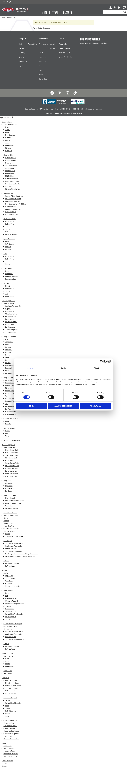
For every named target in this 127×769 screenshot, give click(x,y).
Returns (21, 57)
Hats (6, 596)
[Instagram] (67, 93)
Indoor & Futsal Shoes (13, 686)
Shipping (22, 53)
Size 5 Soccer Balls (11, 450)
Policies (21, 48)
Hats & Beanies (10, 711)
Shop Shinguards (10, 495)
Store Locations (42, 55)
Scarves (8, 606)
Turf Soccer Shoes (11, 688)
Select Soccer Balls (11, 463)
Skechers (8, 151)
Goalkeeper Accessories (13, 546)
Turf (6, 227)
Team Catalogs (64, 48)
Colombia (8, 350)
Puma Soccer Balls (11, 474)
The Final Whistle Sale (11, 739)
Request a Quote (65, 53)
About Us (42, 61)
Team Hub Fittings (10, 756)
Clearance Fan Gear (10, 720)
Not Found (11, 18)
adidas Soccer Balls (12, 466)
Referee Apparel (11, 566)
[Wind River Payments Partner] (78, 101)
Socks (6, 573)
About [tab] (96, 368)
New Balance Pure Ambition (15, 204)
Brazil (7, 344)
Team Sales (63, 44)
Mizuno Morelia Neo (12, 189)
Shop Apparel (8, 590)
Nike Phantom (10, 160)
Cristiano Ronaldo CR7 (13, 306)
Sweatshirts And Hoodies (14, 614)
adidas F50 (9, 186)
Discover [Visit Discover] (67, 13)
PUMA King (9, 176)
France (7, 355)
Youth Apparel (10, 617)
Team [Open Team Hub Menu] (55, 13)
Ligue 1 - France (11, 393)
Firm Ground (9, 221)
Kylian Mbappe (10, 316)
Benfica (8, 409)
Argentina (9, 342)
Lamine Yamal (10, 327)
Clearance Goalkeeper (11, 731)
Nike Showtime (10, 207)
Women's (7, 283)
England (8, 352)
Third (7, 436)
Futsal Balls (9, 460)
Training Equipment (11, 515)
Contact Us (43, 79)
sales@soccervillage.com (93, 109)
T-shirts (7, 708)
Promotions (43, 44)
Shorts (7, 619)
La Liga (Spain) (10, 385)
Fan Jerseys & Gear (8, 301)
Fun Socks (8, 583)
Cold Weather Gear (10, 626)
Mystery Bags (8, 736)
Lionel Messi (9, 311)
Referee (6, 561)
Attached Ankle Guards (13, 503)
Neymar (8, 309)
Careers (41, 66)
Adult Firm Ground (10, 124)
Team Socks (8, 671)
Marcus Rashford (11, 322)
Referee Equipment (12, 563)
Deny (31, 406)
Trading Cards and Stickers (14, 536)
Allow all (95, 406)
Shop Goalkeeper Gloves (14, 543)
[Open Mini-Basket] (124, 7)
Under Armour (10, 145)
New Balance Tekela (12, 184)
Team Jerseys (8, 656)
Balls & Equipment (8, 445)
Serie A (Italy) (10, 391)
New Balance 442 (11, 179)
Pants (7, 593)
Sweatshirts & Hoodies (13, 703)
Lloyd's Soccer (52, 46)
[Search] (125, 12)
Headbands (9, 609)
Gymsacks (8, 486)
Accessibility (32, 44)
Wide (7, 241)
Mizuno (8, 148)
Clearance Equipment (11, 734)
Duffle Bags (9, 488)
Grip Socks (9, 576)
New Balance (10, 135)
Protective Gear (10, 279)
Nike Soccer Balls (11, 468)
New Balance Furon (12, 181)
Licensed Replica (11, 598)
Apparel (5, 570)
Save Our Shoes (42, 72)
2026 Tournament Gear (12, 440)
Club (7, 421)
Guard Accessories (11, 508)
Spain (7, 371)
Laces (7, 271)
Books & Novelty (10, 531)
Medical (6, 521)
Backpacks (9, 483)
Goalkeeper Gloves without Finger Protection (21, 554)
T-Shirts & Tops (10, 611)
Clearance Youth (9, 728)
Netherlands (9, 365)
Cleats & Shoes (7, 122)
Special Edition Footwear (14, 196)
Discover (5, 763)
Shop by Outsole (10, 219)
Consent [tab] (30, 368)
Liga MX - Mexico (11, 398)
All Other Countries (12, 373)
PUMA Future (10, 171)
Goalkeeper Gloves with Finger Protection (20, 556)
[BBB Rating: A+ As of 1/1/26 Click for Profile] (54, 101)
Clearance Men (9, 723)
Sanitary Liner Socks (12, 586)
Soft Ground (9, 244)
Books (7, 534)
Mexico (8, 363)
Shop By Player (9, 303)
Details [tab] (63, 368)
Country (8, 424)
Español (22, 66)
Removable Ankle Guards (14, 501)
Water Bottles (8, 523)
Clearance (5, 678)
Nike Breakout (10, 212)
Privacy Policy (49, 113)
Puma (7, 132)
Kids (5, 254)
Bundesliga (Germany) (13, 383)
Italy (6, 360)
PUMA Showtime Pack (13, 209)
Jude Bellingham (11, 330)
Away (7, 433)
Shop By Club (8, 378)
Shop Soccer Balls (10, 447)
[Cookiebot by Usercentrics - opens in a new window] (101, 361)
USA (6, 339)
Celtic (7, 396)
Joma (7, 143)
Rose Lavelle (9, 319)
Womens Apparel (11, 601)
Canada (8, 347)
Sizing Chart (23, 61)
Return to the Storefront (41, 28)
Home (4, 18)
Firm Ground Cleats (12, 683)
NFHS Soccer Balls (11, 476)
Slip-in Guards (10, 498)
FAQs (20, 44)
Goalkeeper (8, 541)
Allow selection (63, 406)
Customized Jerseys (11, 419)
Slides (7, 229)
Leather (8, 247)
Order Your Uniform (66, 57)
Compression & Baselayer (13, 624)
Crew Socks (9, 581)
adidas (7, 661)
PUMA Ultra (9, 173)
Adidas (7, 130)
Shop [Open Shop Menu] (44, 13)
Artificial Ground (11, 234)
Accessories (8, 268)
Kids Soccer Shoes (11, 691)
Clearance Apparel (10, 698)
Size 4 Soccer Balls (11, 453)
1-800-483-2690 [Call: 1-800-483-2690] (77, 109)
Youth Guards (10, 506)
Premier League (11, 380)
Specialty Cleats (9, 239)
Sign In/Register (7, 117)
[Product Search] (113, 12)
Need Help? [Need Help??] (7, 2)
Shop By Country (10, 337)
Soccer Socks (10, 578)
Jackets (8, 700)
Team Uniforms (7, 653)
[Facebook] (52, 93)
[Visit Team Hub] (22, 9)
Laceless (8, 249)
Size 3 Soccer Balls (11, 455)
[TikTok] (75, 93)
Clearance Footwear (11, 680)
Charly (7, 140)
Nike (7, 127)
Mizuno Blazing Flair (12, 201)
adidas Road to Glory (12, 214)
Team (4, 743)
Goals (6, 518)
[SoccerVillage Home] (8, 9)
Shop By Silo (8, 155)
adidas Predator (11, 165)
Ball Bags (8, 491)
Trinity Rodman (10, 332)
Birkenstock (9, 232)
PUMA (7, 664)
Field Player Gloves (10, 513)
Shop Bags (7, 481)
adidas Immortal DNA (13, 199)
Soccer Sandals (10, 693)
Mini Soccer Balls (11, 458)
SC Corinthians (10, 412)
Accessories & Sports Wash (14, 604)
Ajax (6, 404)
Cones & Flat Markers (11, 529)
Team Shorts (8, 673)
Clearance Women (10, 726)
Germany (8, 357)
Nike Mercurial (10, 158)
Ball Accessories (11, 471)
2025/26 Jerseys (9, 428)
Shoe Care (9, 274)
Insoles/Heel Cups (11, 276)
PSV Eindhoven (10, 414)
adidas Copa (9, 168)
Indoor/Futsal (10, 224)
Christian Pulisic (11, 314)
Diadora (8, 138)
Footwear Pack (9, 193)
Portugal (8, 368)
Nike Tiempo (9, 163)
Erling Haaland (10, 324)
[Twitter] (60, 93)
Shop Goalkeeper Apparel (14, 551)
